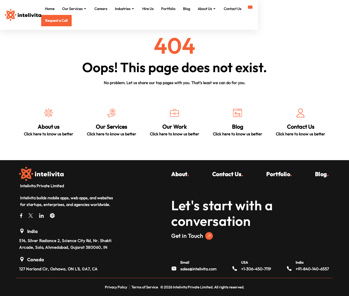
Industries (179, 9)
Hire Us (202, 9)
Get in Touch (192, 236)
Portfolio (222, 9)
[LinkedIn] (41, 215)
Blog (240, 9)
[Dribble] (52, 215)
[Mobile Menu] (327, 7)
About (180, 174)
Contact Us (287, 9)
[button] (314, 9)
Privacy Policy (116, 287)
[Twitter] (30, 215)
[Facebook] (21, 215)
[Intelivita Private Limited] (41, 173)
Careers (155, 9)
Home (104, 9)
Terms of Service (144, 287)
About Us (261, 9)
